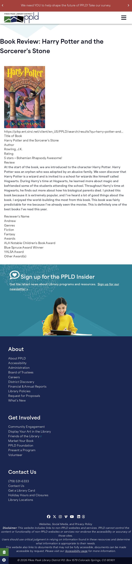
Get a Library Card (21, 490)
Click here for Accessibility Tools (4, 560)
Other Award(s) (15, 256)
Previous (3, 5)
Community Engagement (26, 427)
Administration (19, 368)
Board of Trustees (21, 372)
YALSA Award (14, 252)
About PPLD (17, 358)
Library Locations (20, 500)
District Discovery (21, 382)
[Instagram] (61, 517)
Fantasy (9, 234)
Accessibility (17, 363)
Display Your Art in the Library (29, 432)
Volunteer (15, 455)
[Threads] (83, 517)
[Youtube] (72, 517)
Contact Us (16, 486)
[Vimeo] (66, 517)
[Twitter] (54, 517)
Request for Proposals (24, 396)
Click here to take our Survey (4, 552)
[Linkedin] (78, 517)
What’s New (17, 400)
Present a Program (22, 450)
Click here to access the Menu (123, 18)
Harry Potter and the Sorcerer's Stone (31, 140)
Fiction (9, 230)
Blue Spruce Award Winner (23, 247)
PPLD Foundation (20, 445)
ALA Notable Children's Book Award (30, 243)
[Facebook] (49, 517)
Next (129, 5)
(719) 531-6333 (18, 481)
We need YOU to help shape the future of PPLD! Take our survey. (66, 5)
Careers (14, 377)
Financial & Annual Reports (27, 386)
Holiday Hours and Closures (28, 495)
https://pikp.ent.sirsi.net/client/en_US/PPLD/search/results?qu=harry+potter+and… (63, 132)
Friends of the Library (23, 436)
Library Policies (19, 391)
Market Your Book (20, 441)
